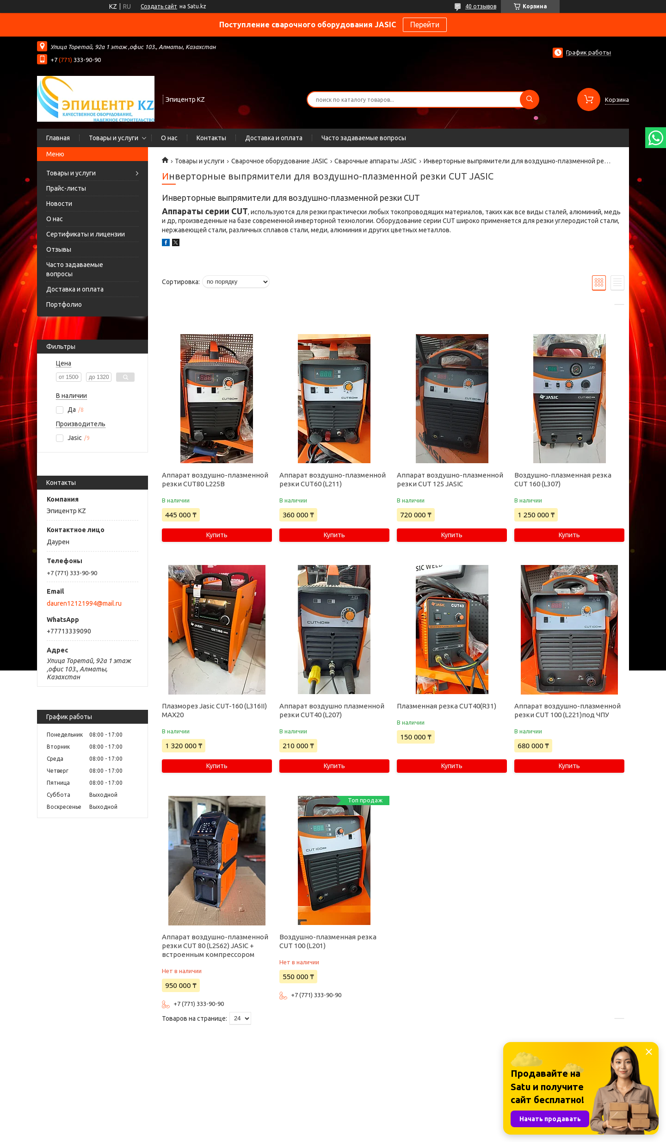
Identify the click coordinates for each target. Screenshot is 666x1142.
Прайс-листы (66, 188)
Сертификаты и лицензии (85, 234)
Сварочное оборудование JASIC (279, 161)
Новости (59, 203)
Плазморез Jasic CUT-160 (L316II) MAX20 (214, 710)
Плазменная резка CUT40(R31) (446, 706)
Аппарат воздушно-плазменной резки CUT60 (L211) (332, 479)
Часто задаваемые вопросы (363, 138)
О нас (169, 138)
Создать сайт (159, 6)
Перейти (424, 24)
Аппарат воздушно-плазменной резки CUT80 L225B (215, 479)
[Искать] (529, 99)
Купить (217, 535)
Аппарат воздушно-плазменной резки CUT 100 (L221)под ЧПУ (567, 710)
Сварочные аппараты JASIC (375, 161)
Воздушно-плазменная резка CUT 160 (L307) (562, 479)
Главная (58, 138)
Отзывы (58, 249)
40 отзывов (480, 6)
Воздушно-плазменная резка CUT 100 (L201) (327, 941)
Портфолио (64, 304)
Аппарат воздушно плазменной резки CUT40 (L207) (331, 710)
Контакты (211, 138)
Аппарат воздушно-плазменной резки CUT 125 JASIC (450, 479)
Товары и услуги (113, 138)
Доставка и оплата (273, 138)
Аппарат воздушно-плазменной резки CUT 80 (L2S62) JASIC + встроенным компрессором (215, 945)
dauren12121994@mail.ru (84, 603)
